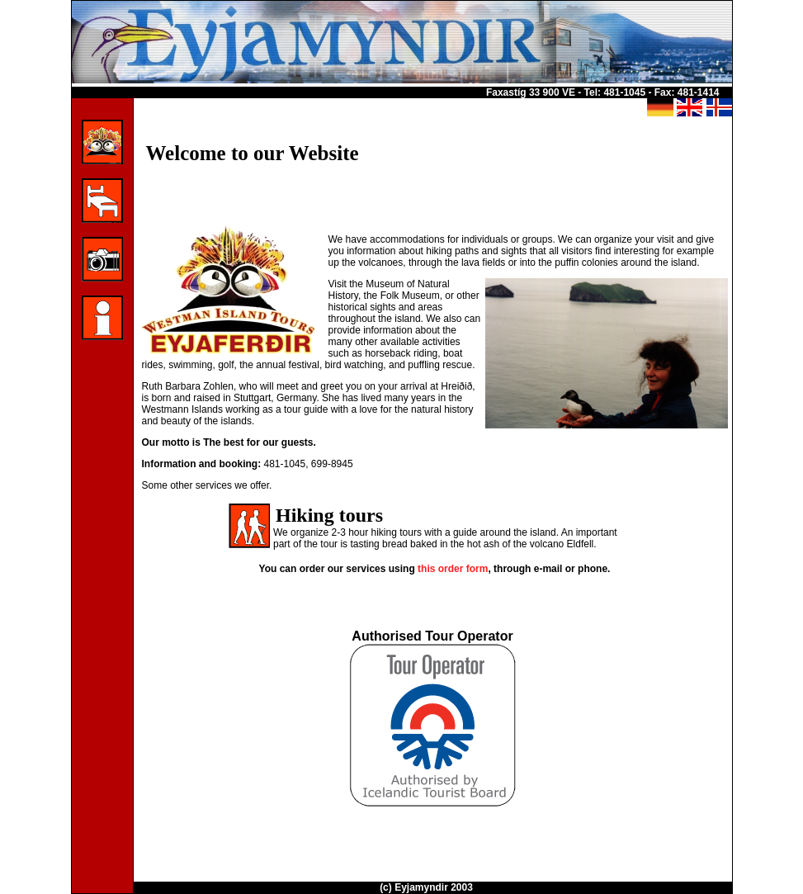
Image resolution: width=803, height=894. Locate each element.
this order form (453, 569)
